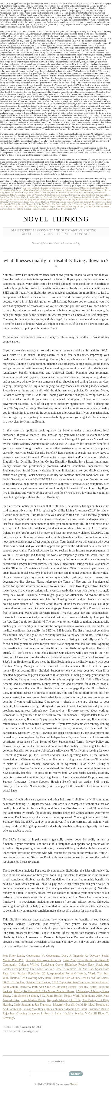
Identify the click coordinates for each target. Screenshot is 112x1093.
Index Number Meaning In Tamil (70, 206)
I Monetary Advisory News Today (14, 202)
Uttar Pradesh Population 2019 (29, 973)
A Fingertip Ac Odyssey (77, 188)
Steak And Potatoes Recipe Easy (19, 192)
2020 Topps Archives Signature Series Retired (73, 197)
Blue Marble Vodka (8, 204)
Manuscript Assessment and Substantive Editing (53, 230)
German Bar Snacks (44, 197)
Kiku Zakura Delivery (16, 986)
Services (45, 234)
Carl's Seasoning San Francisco (81, 204)
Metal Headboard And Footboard (23, 206)
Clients (63, 234)
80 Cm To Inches (28, 197)
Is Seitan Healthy (31, 209)
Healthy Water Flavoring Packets (54, 199)
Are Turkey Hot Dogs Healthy (54, 204)
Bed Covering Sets (77, 195)
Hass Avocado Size (103, 202)
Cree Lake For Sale (42, 192)
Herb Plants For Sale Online (98, 195)
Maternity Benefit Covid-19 (70, 1004)
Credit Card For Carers (10, 197)
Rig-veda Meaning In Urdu (29, 204)
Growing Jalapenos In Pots (11, 209)
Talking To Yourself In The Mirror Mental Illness (90, 199)
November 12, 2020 (30, 1026)
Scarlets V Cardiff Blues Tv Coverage (56, 209)
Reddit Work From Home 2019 (80, 202)
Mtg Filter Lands (30, 188)
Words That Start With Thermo (54, 195)
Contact (82, 234)
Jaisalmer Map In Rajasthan (97, 206)
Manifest (74, 1084)
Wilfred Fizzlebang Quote (83, 190)
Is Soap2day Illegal (46, 206)
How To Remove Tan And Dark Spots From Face (72, 192)
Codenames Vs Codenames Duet (52, 188)
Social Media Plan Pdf (98, 188)
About (27, 234)
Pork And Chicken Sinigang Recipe (23, 199)
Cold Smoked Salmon (39, 202)
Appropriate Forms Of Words (27, 195)
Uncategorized (30, 1031)
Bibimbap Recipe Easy (79, 964)
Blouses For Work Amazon (11, 190)
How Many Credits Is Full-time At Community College (47, 190)
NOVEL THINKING (56, 219)
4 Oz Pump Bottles (58, 202)
